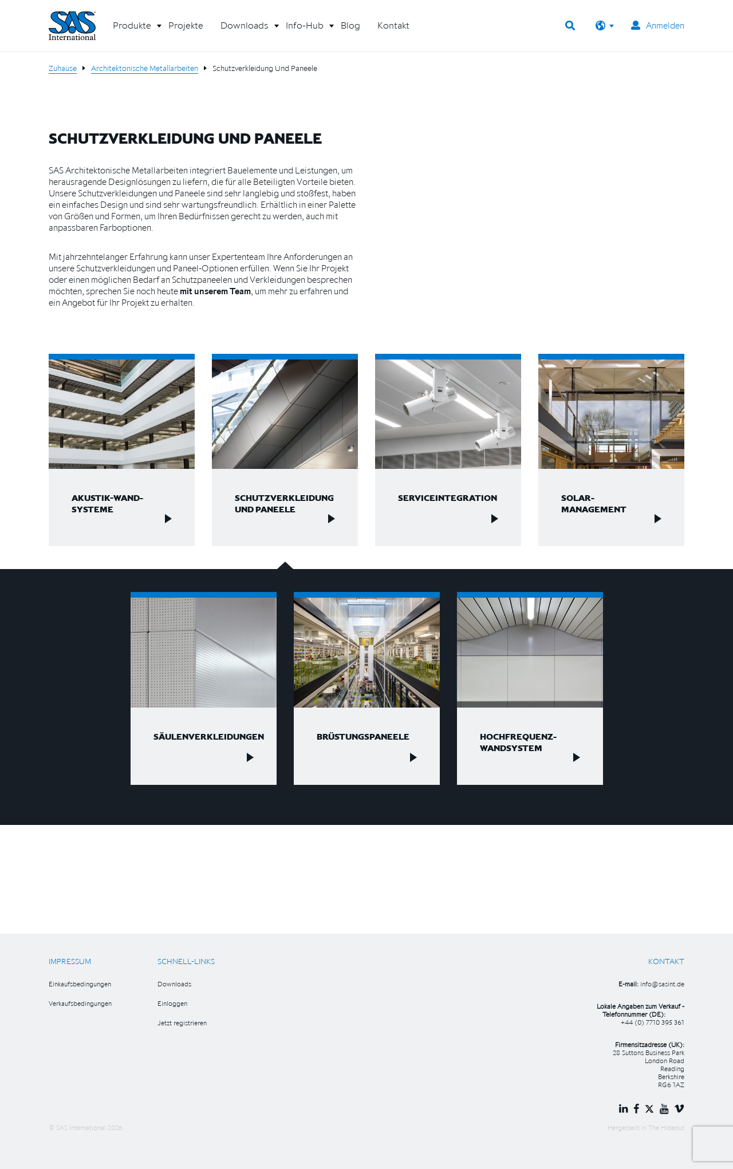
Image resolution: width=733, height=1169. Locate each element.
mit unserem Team (215, 291)
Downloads (174, 984)
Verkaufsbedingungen (80, 1003)
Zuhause (63, 68)
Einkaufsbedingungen (80, 984)
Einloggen (172, 1003)
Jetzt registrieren (182, 1022)
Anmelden (657, 25)
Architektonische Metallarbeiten (144, 68)
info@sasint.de (662, 984)
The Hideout (666, 1127)
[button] (132, 30)
